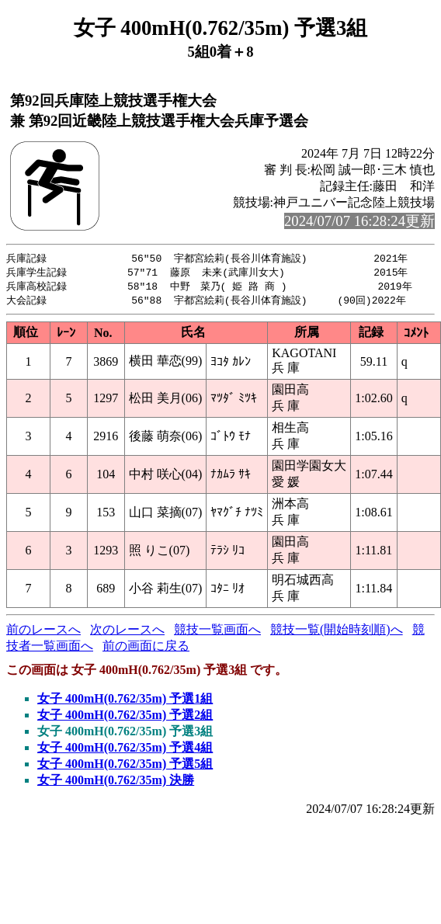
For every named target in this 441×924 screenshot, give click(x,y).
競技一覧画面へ (217, 632)
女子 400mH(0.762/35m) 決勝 (115, 783)
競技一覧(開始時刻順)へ (336, 632)
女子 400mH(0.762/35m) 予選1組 (125, 701)
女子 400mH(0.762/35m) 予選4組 (125, 750)
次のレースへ (127, 632)
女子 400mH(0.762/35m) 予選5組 (125, 766)
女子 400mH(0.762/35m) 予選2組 (125, 717)
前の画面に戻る (145, 648)
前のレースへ (43, 632)
